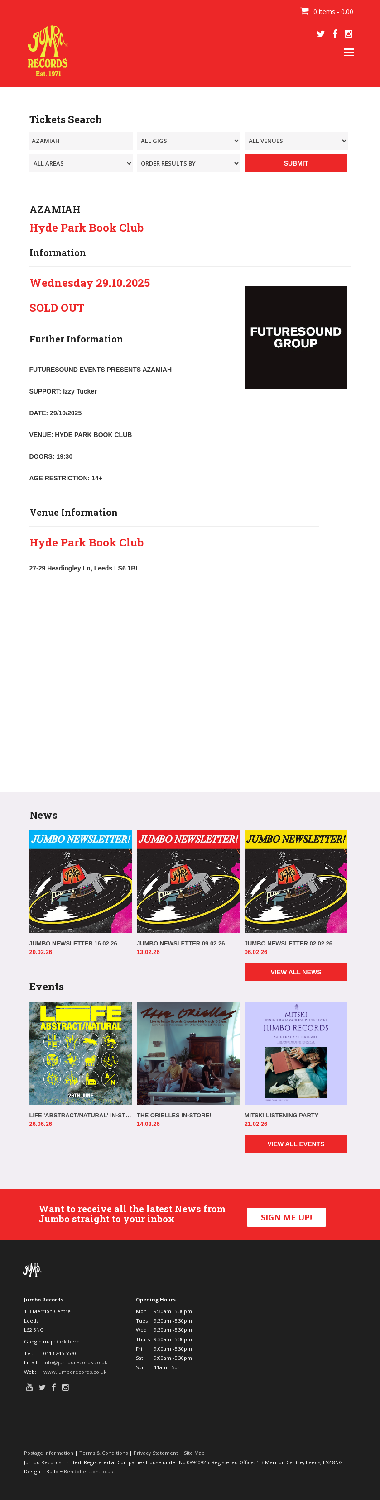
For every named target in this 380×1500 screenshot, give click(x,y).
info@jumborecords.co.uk (75, 1362)
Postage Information (48, 1452)
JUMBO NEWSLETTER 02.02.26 (288, 943)
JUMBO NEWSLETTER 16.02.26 (73, 943)
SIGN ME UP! (286, 1217)
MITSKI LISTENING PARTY (282, 1115)
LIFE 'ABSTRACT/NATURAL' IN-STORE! (81, 1115)
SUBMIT (296, 163)
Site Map (194, 1452)
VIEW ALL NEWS (295, 972)
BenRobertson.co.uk (88, 1471)
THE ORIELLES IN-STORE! (174, 1115)
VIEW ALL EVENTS (295, 1144)
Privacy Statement (156, 1452)
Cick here (68, 1341)
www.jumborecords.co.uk (74, 1371)
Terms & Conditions (103, 1452)
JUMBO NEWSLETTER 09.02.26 (181, 943)
